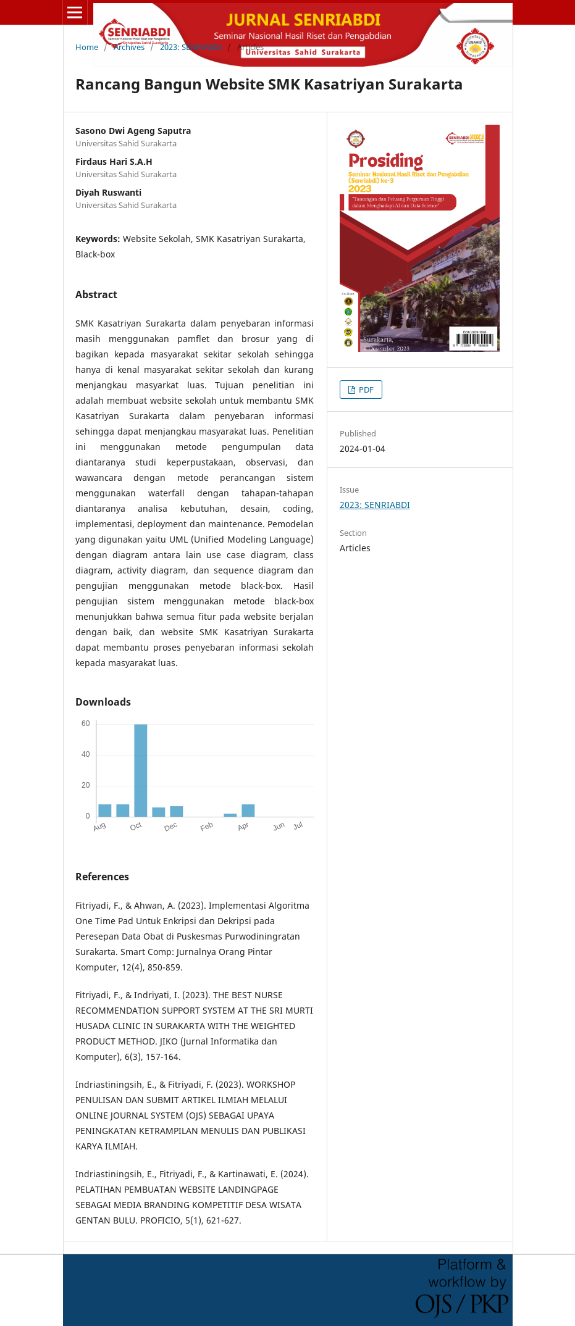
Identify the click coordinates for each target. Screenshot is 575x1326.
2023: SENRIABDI (191, 46)
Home (86, 46)
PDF (365, 389)
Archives (129, 46)
